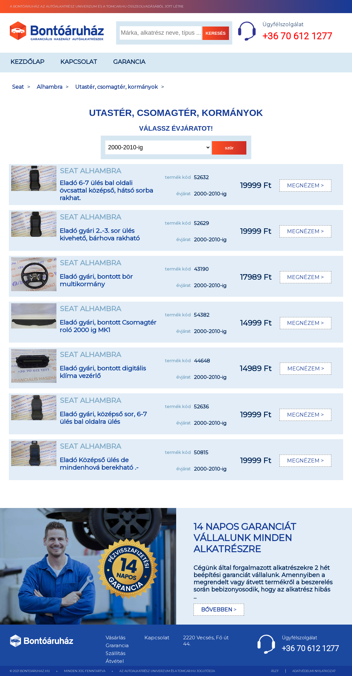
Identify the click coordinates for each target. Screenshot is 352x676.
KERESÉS (216, 33)
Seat (18, 87)
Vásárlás (115, 637)
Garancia (129, 62)
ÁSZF (275, 671)
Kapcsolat (78, 62)
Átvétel (115, 661)
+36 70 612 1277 (297, 36)
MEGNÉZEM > (305, 185)
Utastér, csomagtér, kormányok (116, 87)
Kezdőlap (27, 62)
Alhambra (49, 87)
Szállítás (115, 653)
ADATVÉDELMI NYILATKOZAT (314, 671)
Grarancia (117, 645)
